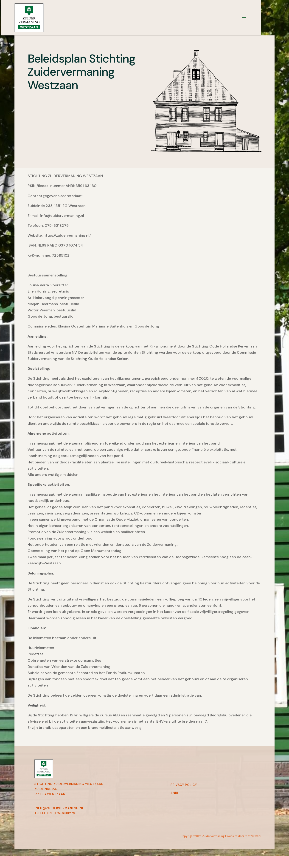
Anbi (174, 793)
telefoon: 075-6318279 (54, 813)
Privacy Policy (184, 785)
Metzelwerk (253, 836)
